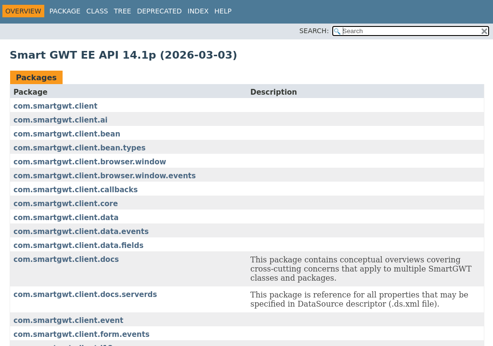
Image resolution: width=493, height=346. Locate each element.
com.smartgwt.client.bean (66, 134)
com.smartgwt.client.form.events (81, 334)
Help (223, 11)
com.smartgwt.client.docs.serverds (85, 294)
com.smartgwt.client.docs (66, 259)
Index (198, 11)
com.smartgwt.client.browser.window (89, 162)
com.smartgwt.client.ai (60, 120)
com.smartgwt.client (55, 106)
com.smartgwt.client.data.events (81, 231)
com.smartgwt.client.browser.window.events (104, 176)
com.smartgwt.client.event (68, 320)
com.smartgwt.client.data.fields (78, 245)
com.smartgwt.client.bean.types (79, 148)
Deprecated (159, 11)
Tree (122, 11)
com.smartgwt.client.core (65, 203)
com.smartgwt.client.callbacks (75, 189)
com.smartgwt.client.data (65, 217)
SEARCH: (314, 31)
